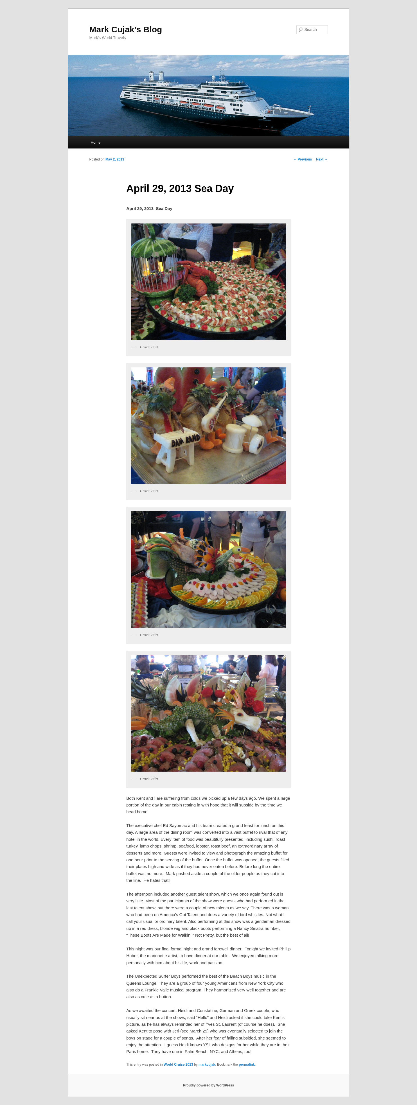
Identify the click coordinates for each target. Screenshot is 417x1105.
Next (322, 159)
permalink (247, 1064)
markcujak (207, 1064)
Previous (302, 159)
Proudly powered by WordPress (208, 1085)
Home (96, 142)
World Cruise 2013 (178, 1064)
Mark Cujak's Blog (125, 29)
